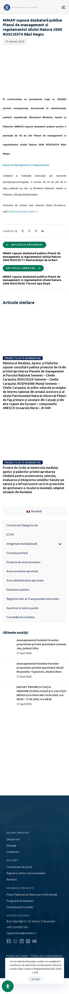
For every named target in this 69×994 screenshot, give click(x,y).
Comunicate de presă (19, 866)
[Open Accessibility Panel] (8, 986)
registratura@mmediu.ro (21, 933)
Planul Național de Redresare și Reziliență (31, 894)
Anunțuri (11, 879)
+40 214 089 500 (17, 927)
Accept (35, 979)
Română (34, 511)
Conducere (13, 851)
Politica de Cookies (17, 955)
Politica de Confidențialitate (47, 955)
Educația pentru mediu (19, 907)
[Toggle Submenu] (59, 543)
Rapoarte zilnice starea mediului (25, 873)
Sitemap (11, 845)
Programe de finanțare (20, 900)
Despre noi (13, 839)
